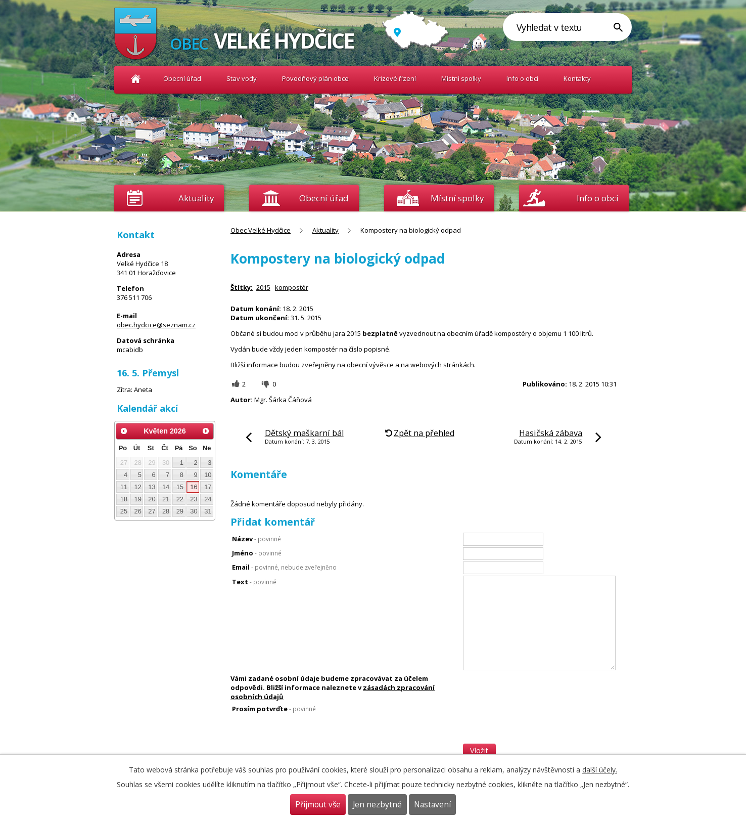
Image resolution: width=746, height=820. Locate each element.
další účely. (599, 769)
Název (256, 538)
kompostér (291, 287)
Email (284, 567)
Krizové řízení (395, 78)
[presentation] (540, 724)
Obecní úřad (182, 78)
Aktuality (196, 198)
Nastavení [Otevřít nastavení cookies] (432, 804)
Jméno (257, 552)
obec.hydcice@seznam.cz (156, 324)
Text (254, 581)
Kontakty (577, 78)
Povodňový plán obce (315, 78)
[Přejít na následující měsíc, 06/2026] (205, 431)
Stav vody (241, 78)
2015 (263, 287)
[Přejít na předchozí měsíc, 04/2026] (123, 431)
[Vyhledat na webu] (567, 27)
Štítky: (241, 287)
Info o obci (522, 78)
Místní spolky (461, 78)
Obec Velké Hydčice (135, 79)
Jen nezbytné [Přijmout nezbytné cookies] (377, 804)
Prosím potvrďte (274, 708)
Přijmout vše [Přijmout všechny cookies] (318, 804)
